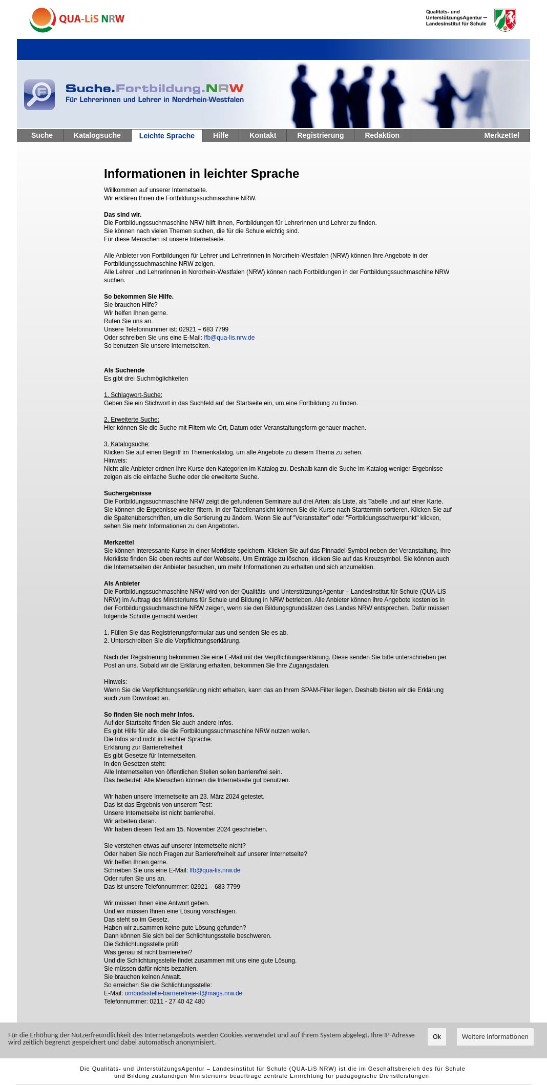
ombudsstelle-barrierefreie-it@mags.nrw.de (184, 993)
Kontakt (262, 135)
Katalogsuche (97, 135)
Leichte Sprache (167, 136)
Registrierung (320, 135)
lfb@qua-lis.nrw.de (229, 337)
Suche (42, 135)
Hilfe (220, 135)
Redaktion (382, 135)
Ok (437, 1036)
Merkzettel (502, 135)
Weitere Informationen (495, 1036)
